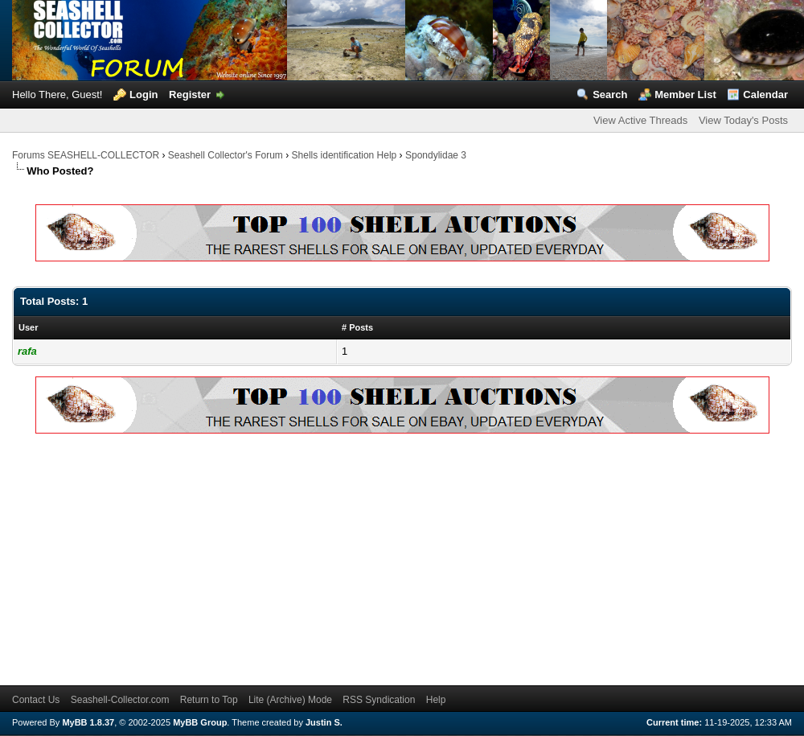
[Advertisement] (222, 556)
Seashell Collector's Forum (225, 155)
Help (436, 699)
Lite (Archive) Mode (290, 699)
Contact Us (35, 699)
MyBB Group (200, 722)
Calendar (765, 94)
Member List (685, 94)
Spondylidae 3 (435, 155)
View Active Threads (640, 120)
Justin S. (324, 722)
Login (143, 94)
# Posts (357, 327)
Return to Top (209, 699)
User (28, 327)
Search (610, 94)
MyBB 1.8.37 (88, 722)
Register (190, 94)
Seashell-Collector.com (120, 699)
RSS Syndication (379, 699)
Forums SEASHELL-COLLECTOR (85, 155)
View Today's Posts (743, 120)
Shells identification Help (344, 155)
